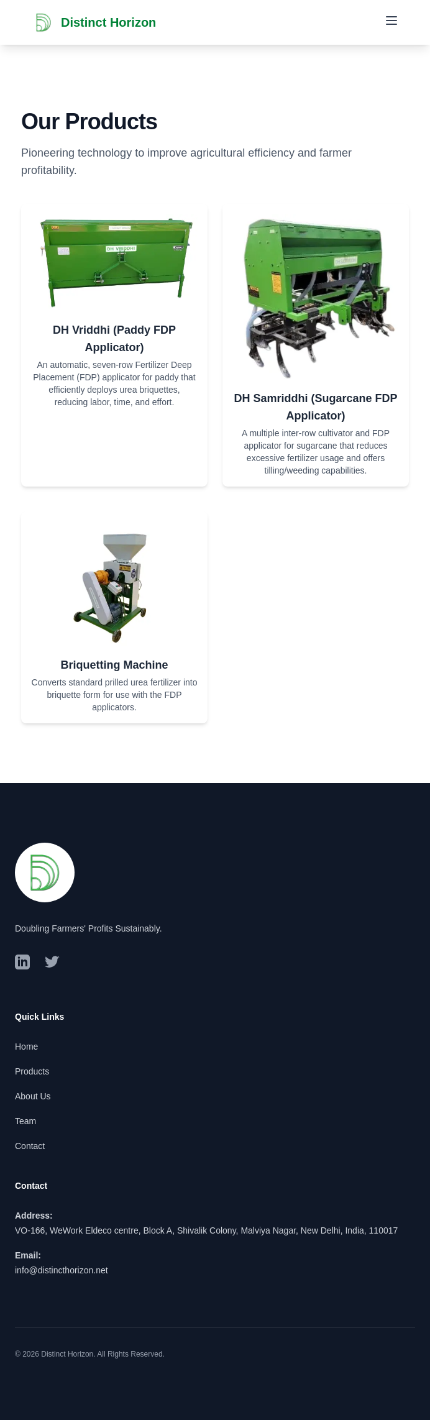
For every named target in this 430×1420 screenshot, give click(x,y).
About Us (33, 1096)
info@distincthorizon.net (61, 1270)
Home (26, 1046)
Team (25, 1121)
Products (32, 1071)
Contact (30, 1146)
